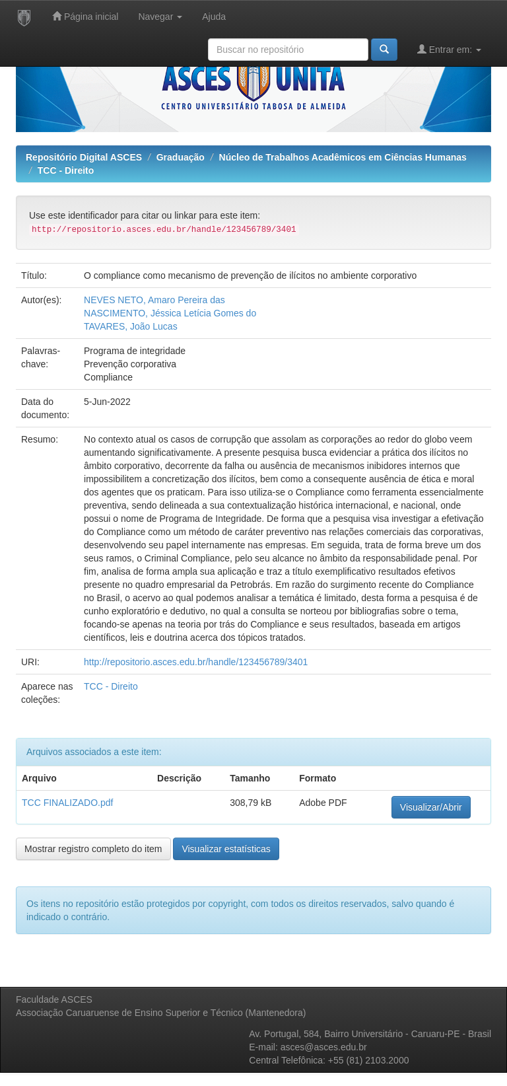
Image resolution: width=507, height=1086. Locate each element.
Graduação (180, 157)
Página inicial (85, 16)
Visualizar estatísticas (226, 849)
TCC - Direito (66, 170)
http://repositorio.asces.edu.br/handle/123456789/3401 (196, 662)
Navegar (160, 16)
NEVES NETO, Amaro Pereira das (154, 300)
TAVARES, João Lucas (131, 326)
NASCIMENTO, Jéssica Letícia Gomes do (170, 313)
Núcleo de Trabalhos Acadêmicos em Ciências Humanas (343, 157)
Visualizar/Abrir (431, 807)
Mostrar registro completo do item (93, 849)
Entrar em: (449, 49)
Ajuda (214, 16)
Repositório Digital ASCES (84, 157)
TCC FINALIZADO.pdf (67, 802)
